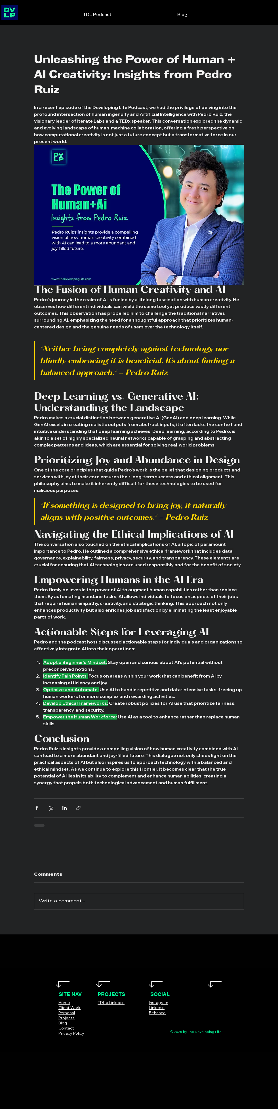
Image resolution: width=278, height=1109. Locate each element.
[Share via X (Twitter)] (50, 808)
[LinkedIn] (167, 1021)
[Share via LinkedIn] (64, 808)
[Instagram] (159, 1021)
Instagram (158, 1002)
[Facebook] (142, 1021)
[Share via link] (78, 808)
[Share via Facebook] (36, 808)
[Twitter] (150, 1021)
